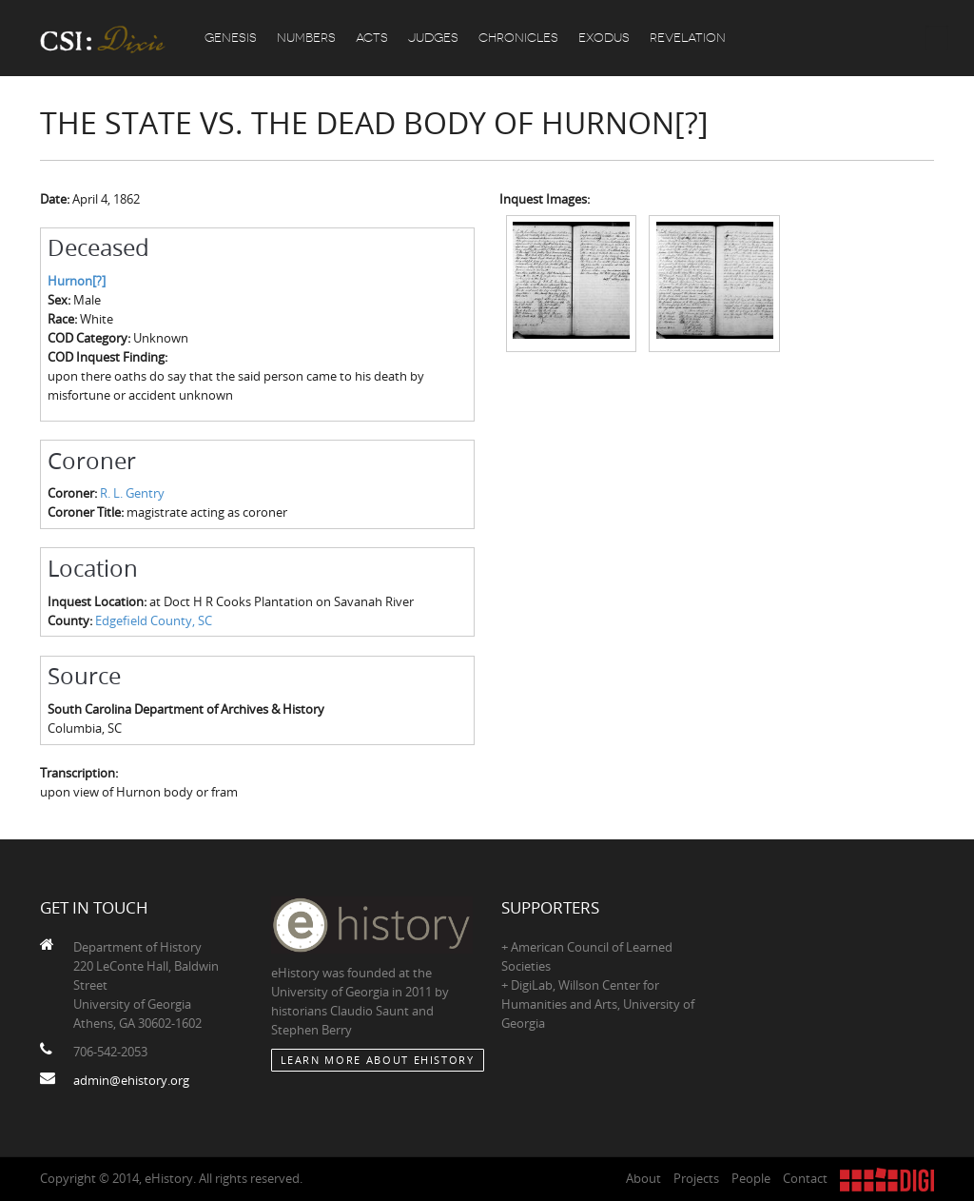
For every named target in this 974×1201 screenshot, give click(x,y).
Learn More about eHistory (378, 1060)
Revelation (688, 37)
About (643, 1178)
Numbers (306, 37)
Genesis (231, 37)
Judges (433, 37)
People (750, 1178)
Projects (696, 1178)
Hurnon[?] (77, 280)
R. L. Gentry (132, 493)
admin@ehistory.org (131, 1080)
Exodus (604, 37)
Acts (372, 37)
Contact (805, 1178)
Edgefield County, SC (153, 620)
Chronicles (518, 37)
